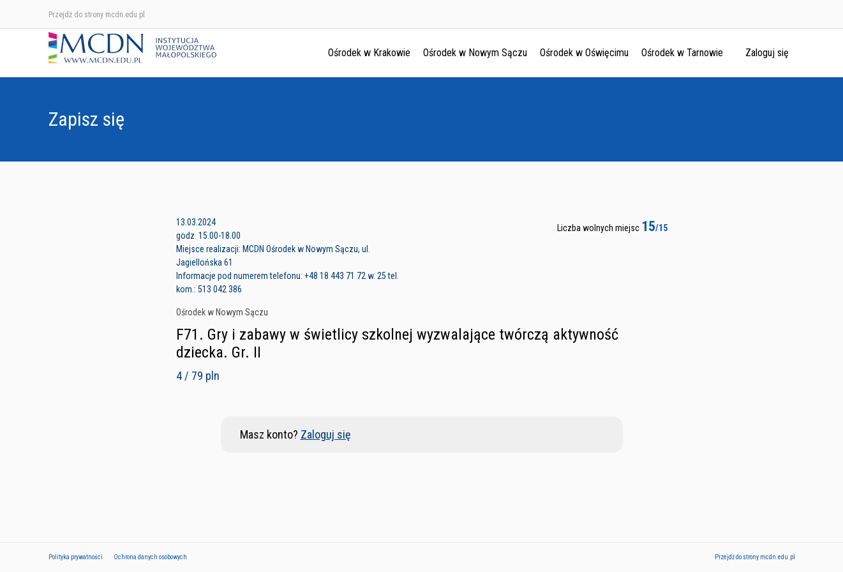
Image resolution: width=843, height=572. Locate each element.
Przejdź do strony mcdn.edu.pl (96, 14)
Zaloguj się (767, 53)
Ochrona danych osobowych (150, 557)
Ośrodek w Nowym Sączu (475, 53)
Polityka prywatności (75, 557)
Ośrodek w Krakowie (369, 53)
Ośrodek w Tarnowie (682, 53)
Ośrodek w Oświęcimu (584, 53)
